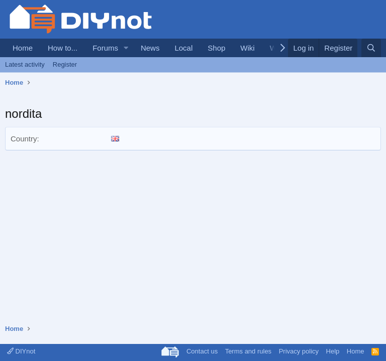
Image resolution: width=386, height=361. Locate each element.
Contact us (202, 351)
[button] (126, 48)
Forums (105, 48)
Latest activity (25, 64)
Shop (216, 48)
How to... (62, 48)
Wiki (247, 48)
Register (65, 64)
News (150, 48)
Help (333, 351)
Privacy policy (299, 351)
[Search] (371, 48)
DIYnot (21, 351)
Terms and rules (248, 351)
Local (183, 48)
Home (23, 48)
